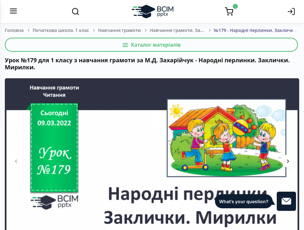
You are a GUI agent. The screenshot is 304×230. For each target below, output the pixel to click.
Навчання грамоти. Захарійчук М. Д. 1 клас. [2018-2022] (182, 30)
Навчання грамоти (119, 30)
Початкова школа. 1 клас (61, 30)
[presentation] (16, 161)
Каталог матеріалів (151, 44)
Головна (14, 30)
